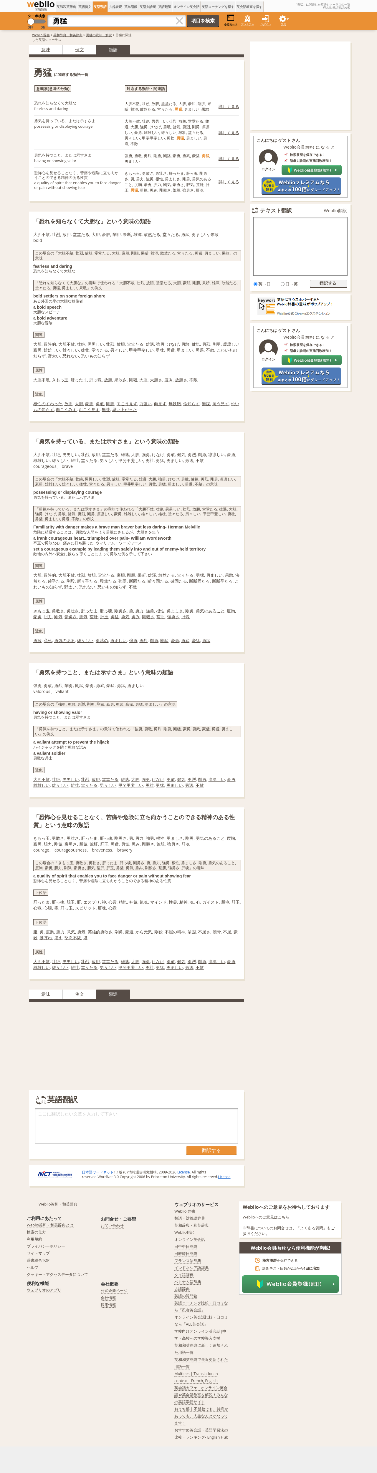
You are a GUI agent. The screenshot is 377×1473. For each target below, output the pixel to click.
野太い (54, 356)
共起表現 (115, 6)
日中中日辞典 (185, 1246)
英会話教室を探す (249, 6)
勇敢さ (58, 611)
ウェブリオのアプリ (44, 1290)
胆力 (48, 616)
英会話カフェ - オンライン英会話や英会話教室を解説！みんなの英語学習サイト (201, 1394)
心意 (112, 908)
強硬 (122, 581)
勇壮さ (73, 611)
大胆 (37, 344)
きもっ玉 (60, 380)
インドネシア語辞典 (191, 1267)
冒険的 (50, 344)
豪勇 (37, 350)
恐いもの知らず (95, 356)
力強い (145, 403)
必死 (48, 640)
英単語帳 (130, 6)
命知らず (191, 403)
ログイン (265, 24)
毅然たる (108, 581)
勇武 (185, 640)
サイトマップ (38, 1253)
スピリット (85, 908)
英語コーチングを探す (218, 6)
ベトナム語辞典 (187, 1281)
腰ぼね (45, 937)
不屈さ (204, 932)
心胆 (48, 908)
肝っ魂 (95, 380)
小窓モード (230, 20)
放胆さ (181, 380)
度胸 (168, 380)
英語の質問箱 (185, 1296)
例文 (79, 49)
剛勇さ (120, 611)
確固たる (179, 581)
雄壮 (85, 350)
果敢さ (120, 380)
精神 (183, 902)
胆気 (83, 616)
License (183, 1172)
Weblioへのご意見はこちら (266, 1217)
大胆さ (156, 380)
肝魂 (185, 616)
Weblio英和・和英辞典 (58, 1204)
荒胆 (160, 616)
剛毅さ (148, 616)
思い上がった (124, 409)
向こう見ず (127, 403)
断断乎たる (222, 581)
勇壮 (160, 350)
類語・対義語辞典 (189, 1218)
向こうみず (66, 409)
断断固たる (199, 581)
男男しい (95, 344)
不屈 (227, 932)
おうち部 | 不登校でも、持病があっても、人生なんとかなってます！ (201, 1416)
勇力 (139, 611)
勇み (135, 616)
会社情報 (108, 1297)
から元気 (143, 932)
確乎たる (56, 581)
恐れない (70, 356)
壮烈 (110, 344)
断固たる (137, 581)
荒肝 (94, 616)
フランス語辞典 (187, 1260)
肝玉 (104, 616)
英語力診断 (148, 6)
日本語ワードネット (98, 1172)
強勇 (160, 344)
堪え (58, 937)
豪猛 (196, 640)
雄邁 (150, 344)
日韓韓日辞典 (185, 1253)
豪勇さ (71, 616)
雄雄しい (52, 350)
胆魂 (225, 902)
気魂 (144, 902)
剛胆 (110, 403)
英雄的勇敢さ (100, 932)
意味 (45, 49)
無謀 (206, 403)
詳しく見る (229, 106)
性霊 (173, 902)
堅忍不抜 (73, 937)
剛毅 (133, 380)
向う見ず (220, 403)
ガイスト (210, 902)
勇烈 (206, 344)
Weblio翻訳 (335, 210)
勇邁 (200, 350)
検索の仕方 (36, 1232)
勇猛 (170, 350)
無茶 (106, 409)
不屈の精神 (175, 932)
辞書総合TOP (38, 1260)
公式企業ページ (114, 1290)
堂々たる (100, 350)
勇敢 (185, 344)
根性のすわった (47, 403)
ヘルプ (32, 1267)
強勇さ (173, 616)
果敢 (229, 575)
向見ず (160, 403)
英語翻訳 (164, 6)
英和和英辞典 (66, 6)
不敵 (210, 350)
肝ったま (79, 380)
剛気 (58, 616)
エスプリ (91, 902)
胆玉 (71, 902)
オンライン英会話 (186, 6)
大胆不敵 (66, 344)
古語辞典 (182, 1288)
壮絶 (81, 344)
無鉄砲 (174, 403)
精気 (123, 902)
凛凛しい (231, 344)
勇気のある (64, 640)
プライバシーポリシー (46, 1246)
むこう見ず (89, 409)
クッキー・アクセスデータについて (57, 1274)
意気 (71, 932)
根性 (160, 611)
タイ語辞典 (184, 1274)
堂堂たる (135, 344)
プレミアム (247, 24)
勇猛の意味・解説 (99, 35)
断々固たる (158, 581)
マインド (158, 902)
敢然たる (166, 575)
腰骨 (217, 932)
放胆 (121, 344)
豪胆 (89, 403)
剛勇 (217, 344)
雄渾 (152, 575)
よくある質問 (311, 1228)
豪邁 (129, 932)
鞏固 (192, 932)
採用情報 (108, 1304)
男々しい (118, 350)
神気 (133, 902)
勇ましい (185, 350)
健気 (196, 344)
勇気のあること (210, 611)
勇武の (102, 640)
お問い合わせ (112, 1225)
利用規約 (34, 1239)
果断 (142, 575)
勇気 (125, 616)
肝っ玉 (66, 908)
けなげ (173, 344)
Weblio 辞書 (41, 35)
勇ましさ (175, 611)
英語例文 (84, 6)
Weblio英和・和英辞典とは (50, 1225)
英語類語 (100, 6)
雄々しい (70, 350)
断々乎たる (87, 581)
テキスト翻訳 (276, 210)
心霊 (112, 902)
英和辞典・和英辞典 (67, 35)
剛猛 (164, 640)
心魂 (37, 908)
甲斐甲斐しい (141, 350)
